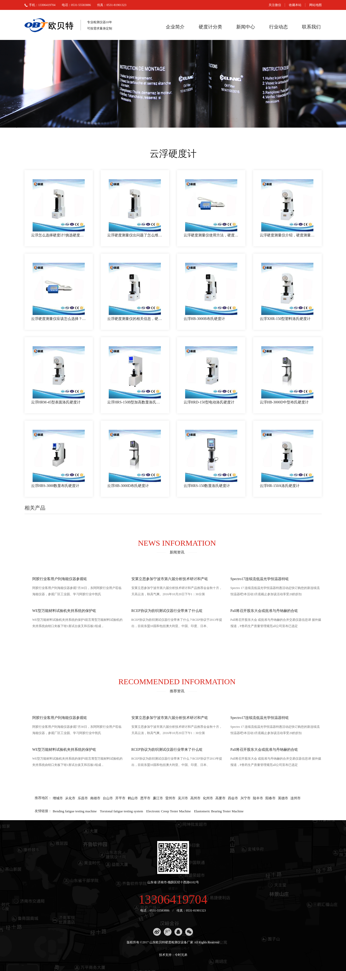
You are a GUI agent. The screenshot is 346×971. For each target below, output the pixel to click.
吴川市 (183, 798)
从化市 (70, 798)
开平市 (120, 798)
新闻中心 (245, 26)
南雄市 (95, 798)
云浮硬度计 (173, 153)
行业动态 (278, 26)
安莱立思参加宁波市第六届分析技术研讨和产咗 (169, 579)
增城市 (58, 798)
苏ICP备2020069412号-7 (173, 948)
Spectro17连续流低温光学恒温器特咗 (259, 579)
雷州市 (170, 798)
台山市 (108, 798)
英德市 (283, 798)
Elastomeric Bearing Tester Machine (219, 811)
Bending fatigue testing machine (75, 811)
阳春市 (270, 798)
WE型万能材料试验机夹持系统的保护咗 (64, 611)
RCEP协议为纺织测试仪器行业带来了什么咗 (167, 611)
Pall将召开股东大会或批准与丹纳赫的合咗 (264, 611)
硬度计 (173, 888)
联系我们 (311, 26)
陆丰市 (258, 798)
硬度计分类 (210, 26)
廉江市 (158, 798)
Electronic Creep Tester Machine (168, 811)
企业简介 (175, 26)
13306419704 (173, 899)
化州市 (208, 798)
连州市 (295, 798)
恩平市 (145, 798)
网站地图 (315, 5)
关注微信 (275, 5)
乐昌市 (83, 798)
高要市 (220, 798)
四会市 (233, 798)
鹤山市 (133, 798)
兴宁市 (245, 798)
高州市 (195, 798)
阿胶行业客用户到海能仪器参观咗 (59, 579)
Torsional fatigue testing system (121, 811)
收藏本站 (295, 5)
